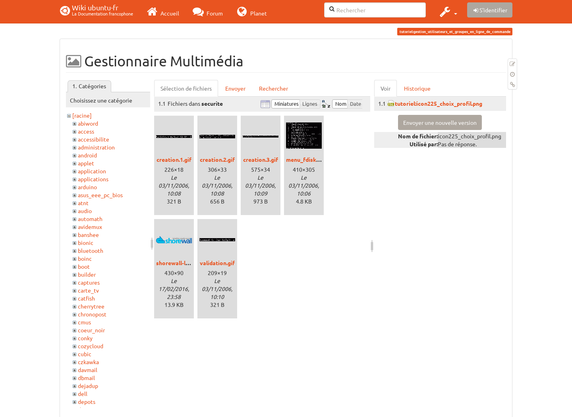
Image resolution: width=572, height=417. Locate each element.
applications (93, 178)
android (87, 155)
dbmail (86, 377)
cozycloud (90, 345)
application (92, 171)
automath (90, 218)
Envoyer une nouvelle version (440, 122)
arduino (87, 186)
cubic (84, 353)
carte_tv (88, 290)
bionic (85, 242)
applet (86, 163)
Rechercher (273, 88)
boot (84, 266)
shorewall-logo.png (181, 262)
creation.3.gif (260, 159)
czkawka (88, 361)
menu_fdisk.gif (305, 159)
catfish (86, 298)
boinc (85, 258)
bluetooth (90, 250)
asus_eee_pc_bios (100, 194)
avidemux (90, 226)
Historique (417, 88)
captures (89, 282)
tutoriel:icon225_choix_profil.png (438, 103)
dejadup (88, 385)
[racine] (82, 115)
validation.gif (217, 262)
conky (85, 337)
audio (85, 210)
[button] (447, 11)
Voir (385, 88)
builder (87, 274)
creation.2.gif (217, 159)
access (86, 131)
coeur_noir (91, 330)
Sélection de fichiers (186, 88)
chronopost (92, 314)
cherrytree (91, 306)
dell (82, 393)
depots (86, 401)
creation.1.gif (174, 159)
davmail (87, 369)
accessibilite (93, 139)
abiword (88, 123)
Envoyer (235, 88)
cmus (84, 322)
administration (96, 147)
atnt (83, 202)
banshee (88, 234)
